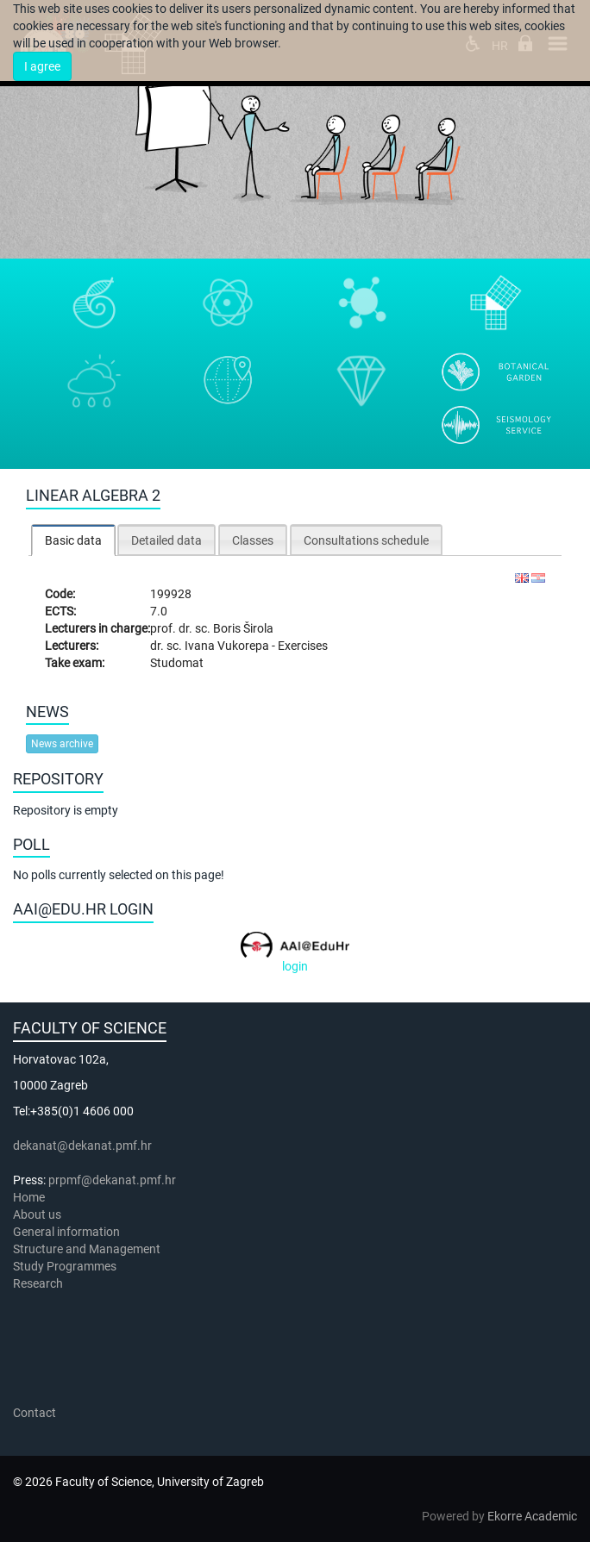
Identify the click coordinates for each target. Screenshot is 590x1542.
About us (38, 1214)
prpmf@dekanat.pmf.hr (112, 1180)
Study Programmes (64, 1266)
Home (29, 1197)
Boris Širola (243, 628)
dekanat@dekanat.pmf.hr (82, 1145)
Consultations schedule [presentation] (366, 540)
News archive (62, 744)
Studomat (177, 663)
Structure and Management (86, 1249)
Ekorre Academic (532, 1516)
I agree (42, 66)
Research (39, 1283)
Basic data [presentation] (73, 540)
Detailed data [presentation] (166, 540)
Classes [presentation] (252, 540)
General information (66, 1232)
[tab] (73, 540)
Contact (34, 1413)
